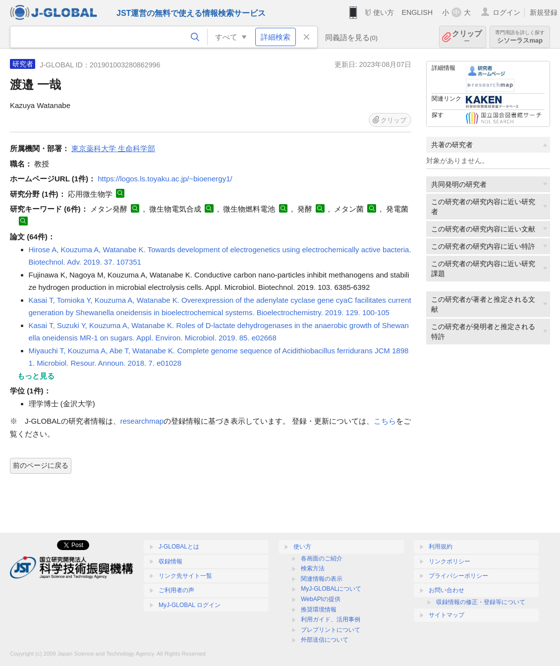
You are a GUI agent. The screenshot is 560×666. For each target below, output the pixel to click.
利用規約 (440, 546)
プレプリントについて (330, 629)
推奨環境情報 (318, 609)
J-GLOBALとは (179, 546)
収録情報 (170, 561)
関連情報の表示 (321, 578)
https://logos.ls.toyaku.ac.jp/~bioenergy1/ (165, 178)
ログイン (506, 12)
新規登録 (544, 12)
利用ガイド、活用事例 (330, 619)
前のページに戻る (40, 465)
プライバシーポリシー (458, 575)
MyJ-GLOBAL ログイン (190, 605)
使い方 (383, 12)
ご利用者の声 (176, 590)
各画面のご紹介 (321, 558)
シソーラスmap (520, 37)
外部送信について (324, 639)
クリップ (467, 37)
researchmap (142, 421)
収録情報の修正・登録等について (480, 602)
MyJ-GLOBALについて (331, 588)
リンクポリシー (449, 561)
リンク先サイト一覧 (185, 575)
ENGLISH (417, 12)
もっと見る (36, 376)
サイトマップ (446, 614)
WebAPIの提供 (320, 599)
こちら (385, 421)
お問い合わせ (446, 590)
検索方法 (313, 568)
